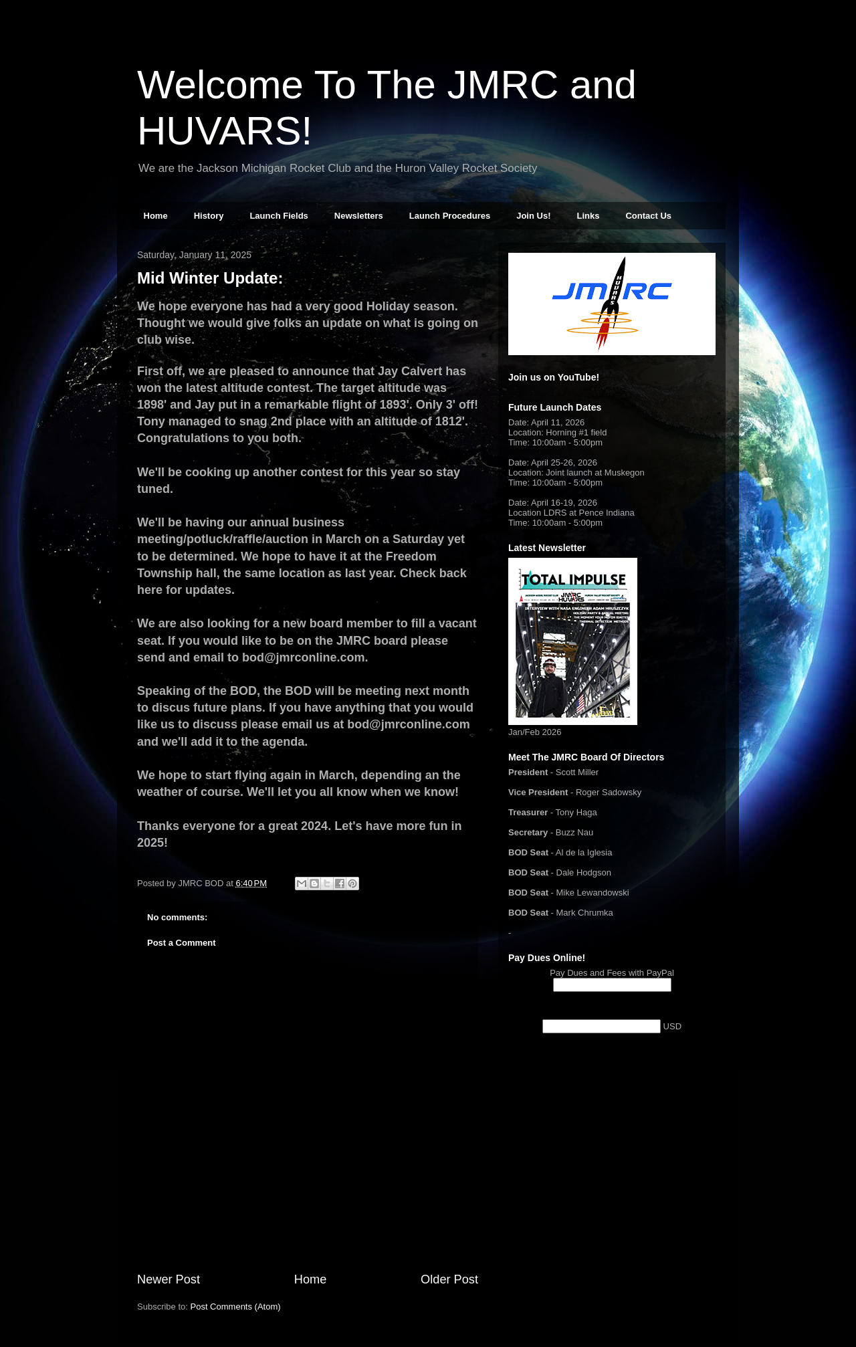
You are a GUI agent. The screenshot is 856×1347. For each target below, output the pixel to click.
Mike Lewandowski (592, 893)
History (209, 216)
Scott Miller (577, 772)
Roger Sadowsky (608, 792)
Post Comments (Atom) (236, 1307)
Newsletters (358, 216)
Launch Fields (278, 216)
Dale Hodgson (583, 872)
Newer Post (168, 1279)
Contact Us (648, 216)
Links (587, 216)
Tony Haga (576, 812)
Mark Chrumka (584, 913)
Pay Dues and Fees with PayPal (612, 973)
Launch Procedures (449, 216)
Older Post (449, 1279)
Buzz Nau (574, 832)
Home (156, 216)
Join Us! (533, 216)
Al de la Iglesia (584, 852)
